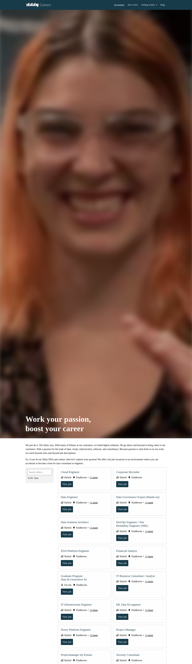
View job (67, 484)
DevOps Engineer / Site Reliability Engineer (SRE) (132, 523)
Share (37, 478)
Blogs (162, 5)
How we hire (131, 5)
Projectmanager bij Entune (78, 655)
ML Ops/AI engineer (129, 604)
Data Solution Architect (76, 522)
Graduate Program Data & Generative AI (75, 577)
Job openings (116, 5)
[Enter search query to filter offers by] (39, 472)
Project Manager (127, 629)
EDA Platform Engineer (76, 551)
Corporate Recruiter (129, 472)
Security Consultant (128, 655)
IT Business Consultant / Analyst (137, 576)
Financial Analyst (127, 551)
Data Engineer (70, 497)
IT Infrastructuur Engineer (77, 604)
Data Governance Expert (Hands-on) (139, 497)
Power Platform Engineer (77, 629)
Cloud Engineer (71, 472)
